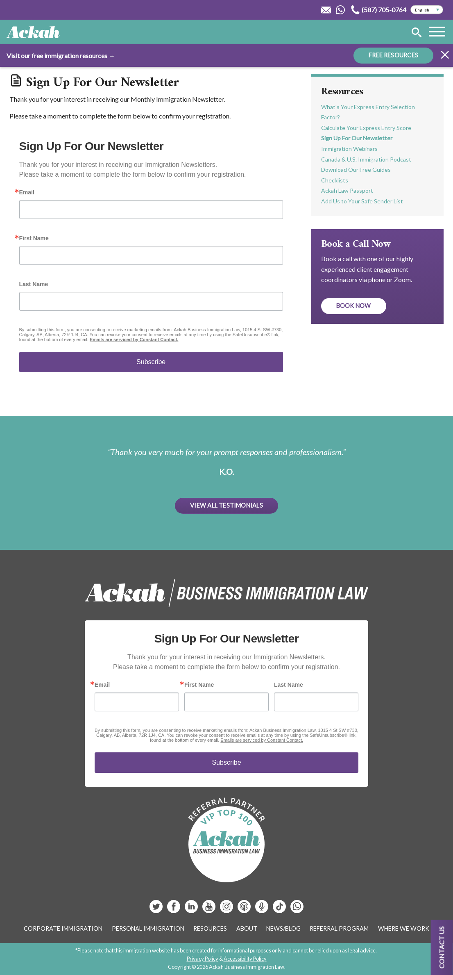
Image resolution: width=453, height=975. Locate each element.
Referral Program (339, 928)
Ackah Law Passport (347, 190)
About (246, 928)
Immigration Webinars (349, 148)
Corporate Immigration (63, 928)
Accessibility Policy (245, 958)
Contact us (442, 947)
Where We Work (403, 928)
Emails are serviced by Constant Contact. (134, 339)
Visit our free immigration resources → (61, 55)
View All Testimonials (226, 505)
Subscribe (150, 361)
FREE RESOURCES (393, 55)
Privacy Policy (202, 958)
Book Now (353, 305)
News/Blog (283, 928)
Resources (342, 91)
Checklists (334, 180)
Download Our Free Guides (356, 169)
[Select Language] (426, 9)
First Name (34, 238)
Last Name (33, 284)
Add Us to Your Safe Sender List (362, 201)
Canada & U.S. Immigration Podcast (366, 159)
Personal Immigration (148, 928)
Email (26, 192)
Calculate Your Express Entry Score (366, 127)
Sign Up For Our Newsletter (356, 137)
